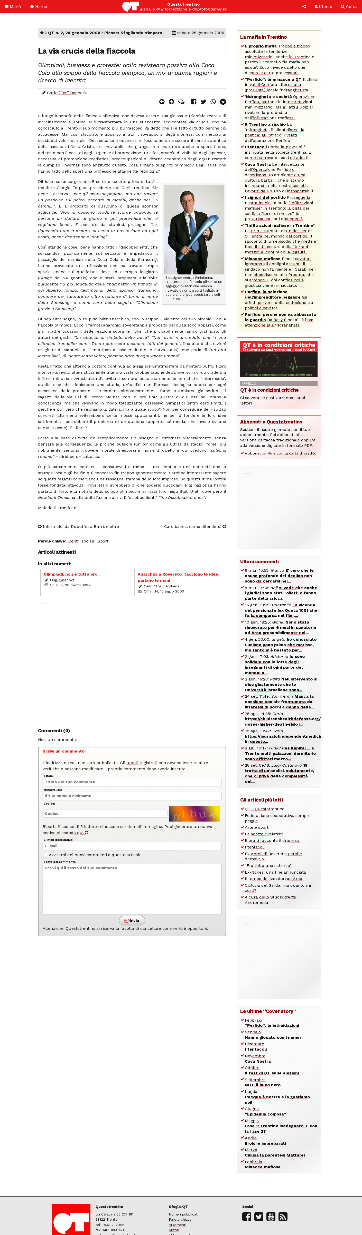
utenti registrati (141, 762)
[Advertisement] (132, 662)
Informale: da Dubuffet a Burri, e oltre (78, 526)
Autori (174, 1230)
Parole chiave (180, 1219)
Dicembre (256, 1046)
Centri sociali (81, 541)
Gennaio (273, 1035)
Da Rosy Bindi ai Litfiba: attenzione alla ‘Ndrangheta (280, 320)
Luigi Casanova (62, 580)
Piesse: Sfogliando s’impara (133, 32)
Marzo (275, 1152)
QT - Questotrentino (264, 808)
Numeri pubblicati (183, 1214)
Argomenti (177, 1225)
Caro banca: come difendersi (195, 526)
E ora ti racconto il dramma (272, 840)
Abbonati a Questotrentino (271, 422)
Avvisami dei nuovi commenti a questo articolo (93, 854)
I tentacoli (255, 847)
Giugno (265, 1111)
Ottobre (272, 1070)
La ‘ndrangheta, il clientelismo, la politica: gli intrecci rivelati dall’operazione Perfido (274, 132)
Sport (103, 541)
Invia (131, 920)
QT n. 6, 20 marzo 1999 (70, 585)
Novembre (258, 1058)
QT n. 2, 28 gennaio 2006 (74, 32)
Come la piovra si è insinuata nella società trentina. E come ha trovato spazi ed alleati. (278, 152)
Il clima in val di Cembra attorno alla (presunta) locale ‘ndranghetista (281, 85)
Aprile (265, 1140)
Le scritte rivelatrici (264, 834)
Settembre (263, 1082)
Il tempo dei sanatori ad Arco (273, 878)
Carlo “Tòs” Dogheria (67, 92)
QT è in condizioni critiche (269, 390)
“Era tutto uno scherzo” (268, 865)
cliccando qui (72, 832)
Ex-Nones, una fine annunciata (275, 872)
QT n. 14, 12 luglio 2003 (164, 591)
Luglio (277, 1097)
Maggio (281, 1126)
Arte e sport (256, 827)
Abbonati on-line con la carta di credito (281, 453)
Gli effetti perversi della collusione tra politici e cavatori (279, 299)
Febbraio (272, 1023)
